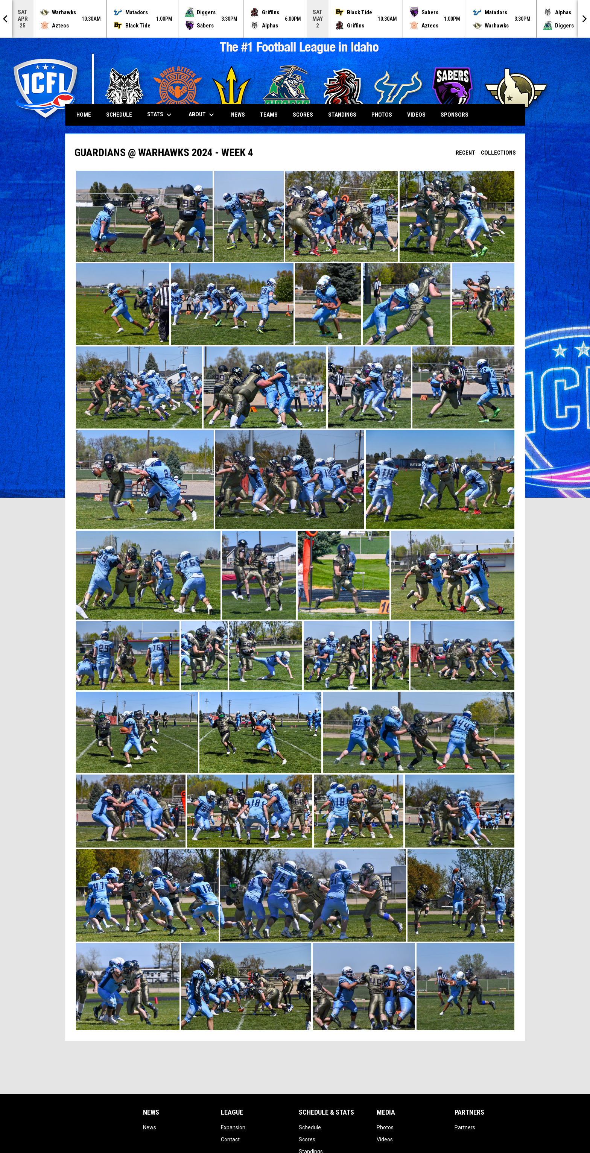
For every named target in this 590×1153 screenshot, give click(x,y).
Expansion (233, 1127)
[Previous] (6, 19)
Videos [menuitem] (416, 114)
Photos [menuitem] (381, 114)
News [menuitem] (238, 114)
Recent (465, 152)
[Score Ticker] (295, 19)
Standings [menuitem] (342, 114)
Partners (465, 1127)
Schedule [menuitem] (119, 114)
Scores (307, 1139)
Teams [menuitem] (269, 114)
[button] (144, 216)
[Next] (584, 19)
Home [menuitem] (83, 114)
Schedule (310, 1127)
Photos (385, 1127)
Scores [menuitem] (303, 114)
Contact (230, 1139)
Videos (385, 1139)
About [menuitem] (202, 114)
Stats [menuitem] (160, 114)
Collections (498, 152)
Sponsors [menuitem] (454, 114)
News (149, 1127)
